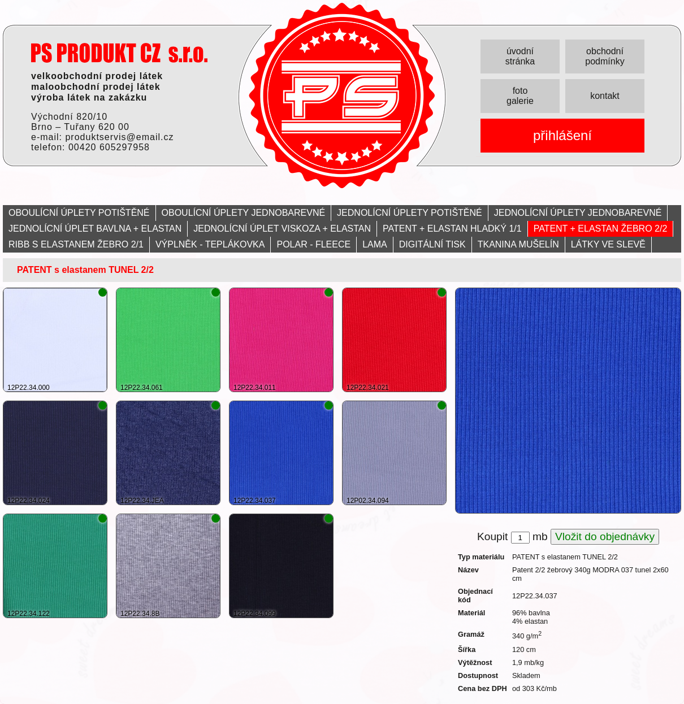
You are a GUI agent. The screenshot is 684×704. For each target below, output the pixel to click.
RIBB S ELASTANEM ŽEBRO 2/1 (76, 244)
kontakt (605, 96)
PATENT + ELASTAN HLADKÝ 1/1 (452, 228)
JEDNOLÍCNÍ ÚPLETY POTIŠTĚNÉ (409, 213)
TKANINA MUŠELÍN (518, 244)
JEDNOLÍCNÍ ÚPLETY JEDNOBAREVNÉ (578, 213)
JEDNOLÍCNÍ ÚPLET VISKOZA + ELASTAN (282, 228)
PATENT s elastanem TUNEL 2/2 (85, 270)
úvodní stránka (520, 56)
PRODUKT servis (119, 53)
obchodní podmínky (604, 56)
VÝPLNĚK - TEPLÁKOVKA (210, 244)
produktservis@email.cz (119, 137)
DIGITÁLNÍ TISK (432, 244)
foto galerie (520, 96)
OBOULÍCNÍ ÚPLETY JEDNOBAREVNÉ (244, 213)
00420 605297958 (109, 147)
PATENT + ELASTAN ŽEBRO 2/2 (601, 228)
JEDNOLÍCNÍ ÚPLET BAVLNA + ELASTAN (94, 228)
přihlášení (562, 135)
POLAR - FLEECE (313, 244)
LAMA (374, 244)
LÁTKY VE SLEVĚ (608, 244)
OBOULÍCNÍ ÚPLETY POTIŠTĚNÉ (79, 213)
